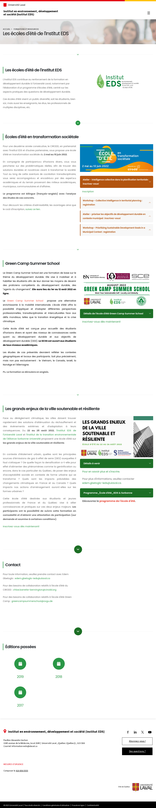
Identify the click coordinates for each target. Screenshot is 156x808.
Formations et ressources (28, 29)
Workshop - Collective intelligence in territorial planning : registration (114, 202)
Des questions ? (135, 754)
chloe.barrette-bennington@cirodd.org (37, 593)
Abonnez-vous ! (135, 744)
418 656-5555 (24, 774)
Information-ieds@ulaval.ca (27, 749)
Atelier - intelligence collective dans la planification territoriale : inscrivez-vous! (111, 181)
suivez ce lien (39, 213)
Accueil (8, 29)
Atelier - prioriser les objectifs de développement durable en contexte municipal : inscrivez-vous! (114, 215)
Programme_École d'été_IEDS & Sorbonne (109, 490)
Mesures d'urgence (16, 767)
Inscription (88, 190)
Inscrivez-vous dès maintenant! (101, 319)
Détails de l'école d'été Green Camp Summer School (115, 311)
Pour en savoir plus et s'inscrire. (101, 469)
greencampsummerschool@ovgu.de (34, 604)
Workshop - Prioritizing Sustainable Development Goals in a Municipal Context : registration (114, 229)
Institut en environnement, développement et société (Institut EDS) (33, 12)
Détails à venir (92, 461)
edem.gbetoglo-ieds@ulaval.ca (101, 481)
